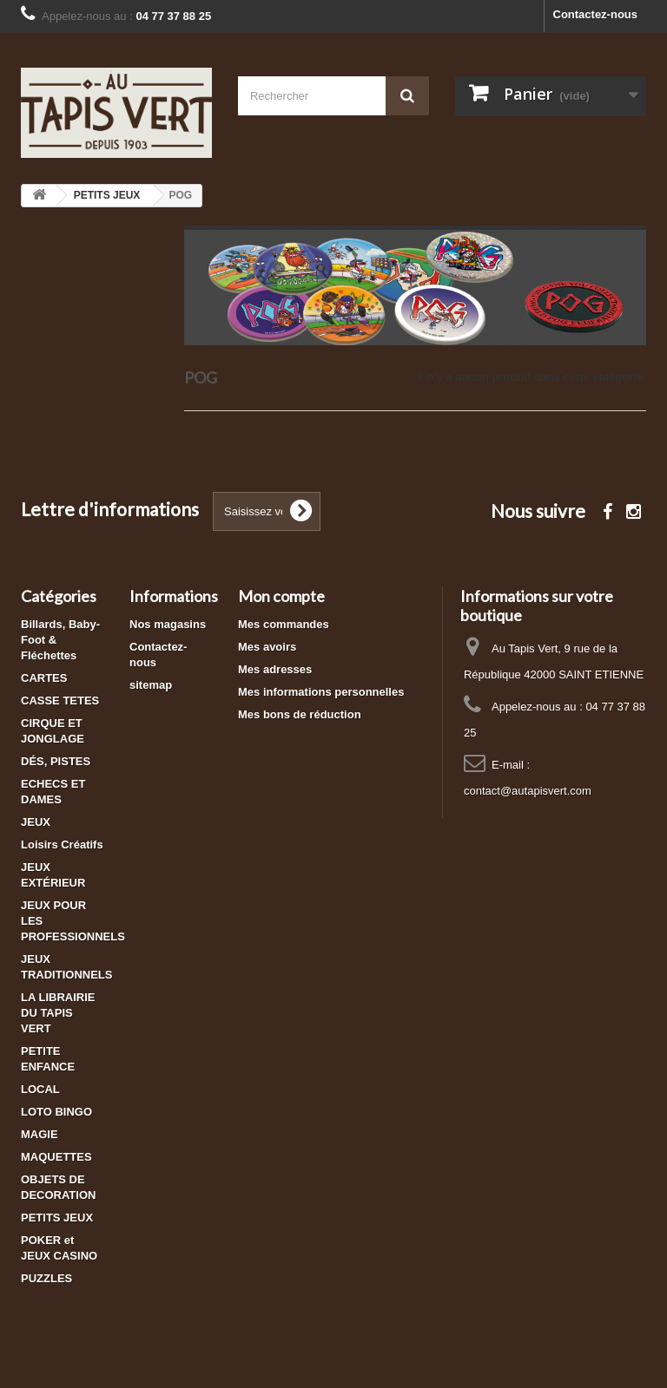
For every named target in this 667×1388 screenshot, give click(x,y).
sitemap (150, 684)
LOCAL (40, 1089)
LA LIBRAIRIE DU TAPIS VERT (58, 1013)
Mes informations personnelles (321, 691)
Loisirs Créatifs (62, 844)
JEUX (35, 821)
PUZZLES (46, 1278)
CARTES (44, 677)
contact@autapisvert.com (527, 790)
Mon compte (281, 596)
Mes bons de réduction (299, 714)
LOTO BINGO (56, 1111)
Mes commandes (283, 624)
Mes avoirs (267, 646)
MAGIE (39, 1134)
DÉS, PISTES (55, 761)
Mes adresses (275, 669)
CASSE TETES (60, 700)
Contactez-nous (595, 14)
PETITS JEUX (57, 1217)
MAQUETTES (56, 1156)
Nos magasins (167, 624)
